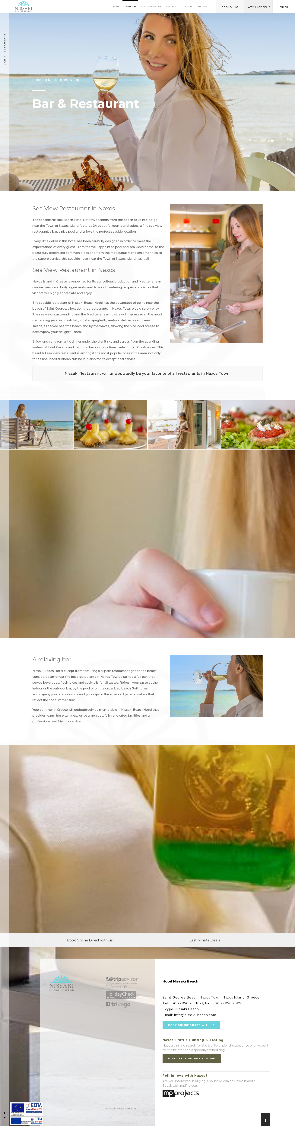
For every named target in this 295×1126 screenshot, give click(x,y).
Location (186, 6)
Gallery (171, 6)
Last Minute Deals (205, 940)
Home (116, 6)
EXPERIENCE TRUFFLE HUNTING (191, 1058)
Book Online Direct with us (90, 940)
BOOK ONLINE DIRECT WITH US (191, 1025)
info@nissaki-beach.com (195, 1015)
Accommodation (151, 6)
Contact (202, 6)
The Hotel (130, 6)
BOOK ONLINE (230, 7)
